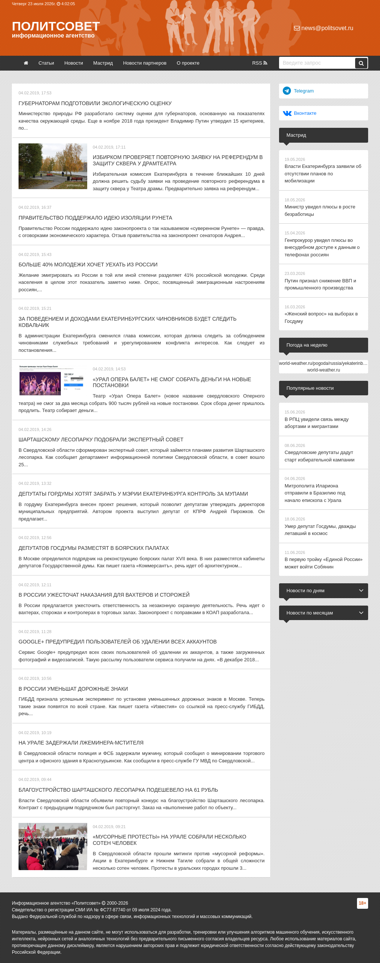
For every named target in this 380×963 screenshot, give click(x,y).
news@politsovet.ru (323, 28)
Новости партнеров (145, 63)
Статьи (46, 63)
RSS (259, 63)
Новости (73, 63)
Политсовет (56, 26)
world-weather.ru (323, 370)
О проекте (188, 63)
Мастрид (103, 63)
